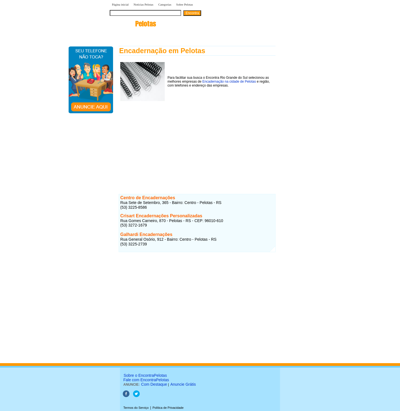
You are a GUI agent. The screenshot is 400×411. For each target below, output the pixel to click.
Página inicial (120, 4)
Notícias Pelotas (143, 4)
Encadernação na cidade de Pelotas (229, 81)
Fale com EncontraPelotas (146, 380)
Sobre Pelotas (184, 4)
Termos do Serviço (136, 407)
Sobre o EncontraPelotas (145, 375)
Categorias (164, 4)
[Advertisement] (197, 142)
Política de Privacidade (168, 407)
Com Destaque (154, 384)
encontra (133, 23)
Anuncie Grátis (183, 384)
